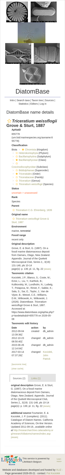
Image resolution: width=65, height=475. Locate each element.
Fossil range (19, 235)
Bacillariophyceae (26, 160)
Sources (49, 100)
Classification (19, 145)
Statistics (23, 103)
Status (15, 188)
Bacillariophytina (25, 156)
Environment (19, 226)
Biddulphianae (24, 170)
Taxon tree (37, 100)
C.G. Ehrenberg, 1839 (32, 210)
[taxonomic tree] (19, 364)
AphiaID (16, 129)
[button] (9, 121)
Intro (12, 100)
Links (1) (36, 378)
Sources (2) (19, 378)
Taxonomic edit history (25, 323)
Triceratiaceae (24, 177)
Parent (15, 205)
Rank (15, 197)
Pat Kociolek (53, 473)
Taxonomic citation (23, 273)
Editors (34, 103)
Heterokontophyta (26, 153)
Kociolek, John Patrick (48, 355)
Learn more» (59, 460)
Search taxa (23, 100)
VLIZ (58, 469)
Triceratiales (23, 173)
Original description (23, 243)
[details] (47, 269)
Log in (43, 103)
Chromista (28, 149)
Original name (20, 214)
